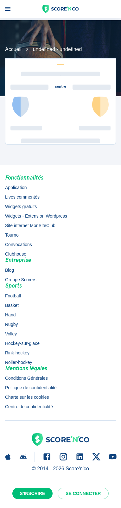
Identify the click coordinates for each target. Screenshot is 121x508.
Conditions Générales (26, 378)
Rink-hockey (17, 352)
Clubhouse (15, 254)
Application (16, 187)
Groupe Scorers (20, 279)
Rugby (11, 324)
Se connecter (83, 493)
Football (13, 295)
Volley (11, 333)
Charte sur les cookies (27, 397)
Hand (10, 314)
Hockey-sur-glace (22, 343)
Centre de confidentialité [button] (29, 406)
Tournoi (12, 235)
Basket (12, 305)
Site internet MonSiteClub (30, 225)
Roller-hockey (18, 362)
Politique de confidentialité (31, 387)
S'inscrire (32, 493)
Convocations (18, 244)
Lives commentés (22, 197)
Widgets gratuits (21, 206)
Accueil (13, 49)
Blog (9, 270)
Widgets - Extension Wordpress (36, 216)
